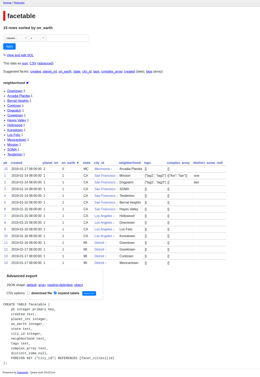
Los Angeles (103, 216)
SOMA (12, 149)
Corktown (14, 105)
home (7, 3)
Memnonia (102, 169)
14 (6, 263)
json (25, 63)
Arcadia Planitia (18, 96)
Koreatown (15, 130)
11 (6, 242)
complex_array (111, 71)
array (42, 285)
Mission (12, 144)
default (32, 285)
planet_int (50, 71)
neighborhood (130, 163)
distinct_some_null (208, 163)
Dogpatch (14, 110)
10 (6, 236)
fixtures (19, 3)
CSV (33, 63)
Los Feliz (13, 135)
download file (39, 293)
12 (6, 249)
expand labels (66, 293)
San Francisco (105, 175)
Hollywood (14, 125)
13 (6, 256)
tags (96, 71)
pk (5, 163)
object (78, 285)
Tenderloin (14, 154)
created (35, 71)
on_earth (65, 71)
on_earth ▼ (70, 163)
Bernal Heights (18, 100)
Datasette (22, 372)
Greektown (15, 115)
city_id (86, 71)
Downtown (15, 91)
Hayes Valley (16, 120)
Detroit (99, 242)
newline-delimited (60, 285)
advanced (45, 63)
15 (6, 169)
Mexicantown (16, 140)
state (76, 71)
